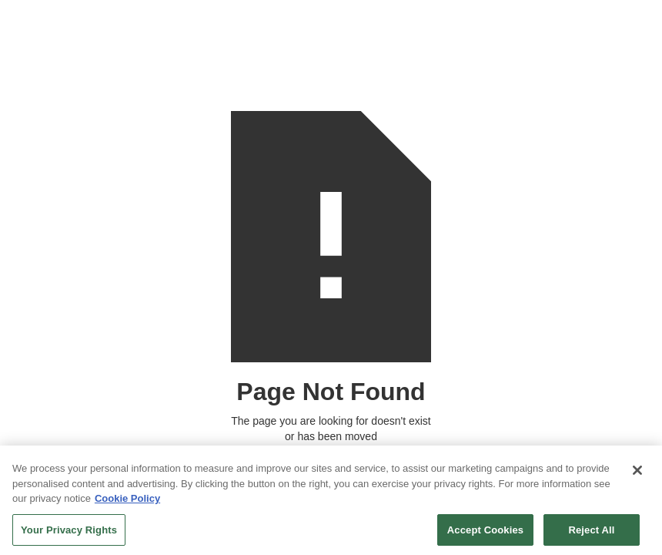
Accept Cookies (485, 533)
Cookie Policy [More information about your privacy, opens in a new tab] (127, 502)
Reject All (591, 533)
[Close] (637, 474)
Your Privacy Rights (69, 533)
